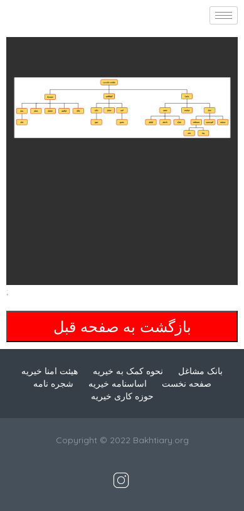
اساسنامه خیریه (117, 383)
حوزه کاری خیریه (122, 396)
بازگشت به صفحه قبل (122, 326)
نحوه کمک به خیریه (128, 371)
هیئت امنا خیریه (49, 371)
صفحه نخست (186, 383)
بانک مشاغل (200, 371)
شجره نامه (53, 383)
